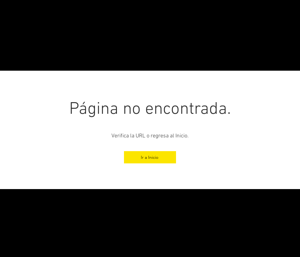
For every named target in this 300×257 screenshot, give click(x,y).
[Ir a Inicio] (150, 157)
